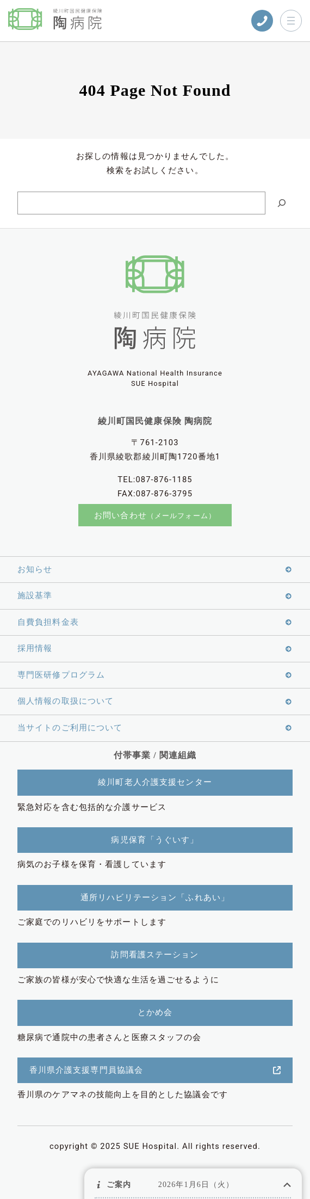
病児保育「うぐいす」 (155, 840)
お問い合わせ (155, 515)
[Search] (282, 203)
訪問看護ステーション (155, 955)
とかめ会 (155, 1012)
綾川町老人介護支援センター (155, 782)
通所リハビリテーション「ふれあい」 (155, 897)
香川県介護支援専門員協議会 (155, 1070)
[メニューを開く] (291, 21)
